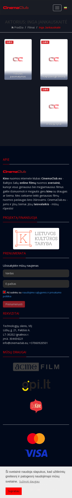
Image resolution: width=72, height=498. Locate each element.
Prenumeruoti (13, 304)
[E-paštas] (36, 284)
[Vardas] (36, 273)
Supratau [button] (13, 491)
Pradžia (17, 27)
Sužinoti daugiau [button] (29, 481)
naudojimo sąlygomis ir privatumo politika (32, 294)
